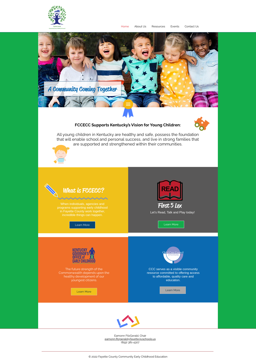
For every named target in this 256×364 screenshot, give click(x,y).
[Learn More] (171, 224)
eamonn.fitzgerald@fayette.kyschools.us (130, 339)
